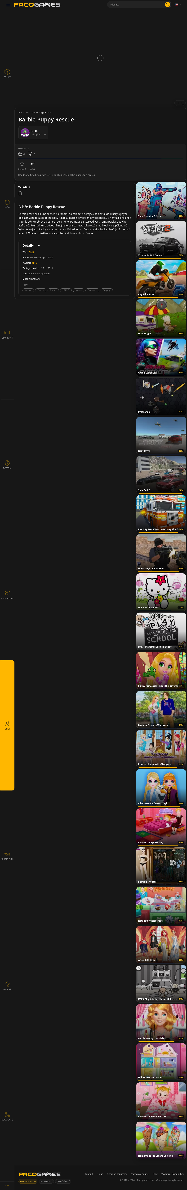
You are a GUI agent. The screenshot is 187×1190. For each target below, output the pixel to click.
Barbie (41, 290)
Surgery (106, 290)
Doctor (53, 290)
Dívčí (31, 252)
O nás (100, 1173)
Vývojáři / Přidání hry (172, 1173)
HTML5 (66, 290)
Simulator (92, 290)
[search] (167, 4)
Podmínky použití (140, 1173)
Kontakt (89, 1173)
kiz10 (34, 262)
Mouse (79, 290)
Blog (155, 1173)
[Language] (178, 4)
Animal (28, 290)
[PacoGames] (39, 1175)
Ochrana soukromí (117, 1173)
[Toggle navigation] (8, 5)
